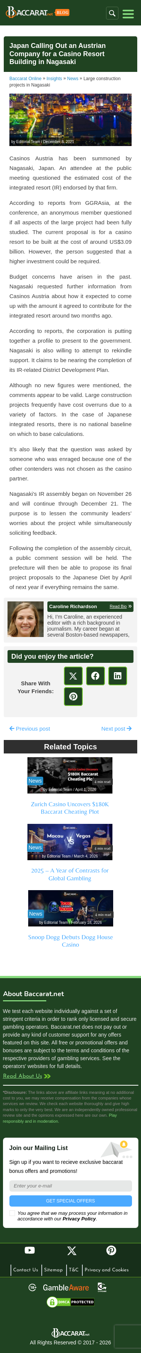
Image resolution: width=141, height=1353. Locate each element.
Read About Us (22, 1076)
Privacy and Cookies (107, 1270)
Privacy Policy (79, 1219)
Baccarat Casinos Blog (38, 12)
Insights (54, 78)
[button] (112, 13)
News (73, 78)
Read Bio (118, 606)
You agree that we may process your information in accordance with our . (68, 1216)
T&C (74, 1270)
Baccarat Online (25, 78)
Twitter (72, 1251)
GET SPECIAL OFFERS (70, 1201)
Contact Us (25, 1270)
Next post (116, 728)
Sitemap (53, 1270)
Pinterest (113, 1254)
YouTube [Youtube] (29, 1251)
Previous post (29, 728)
